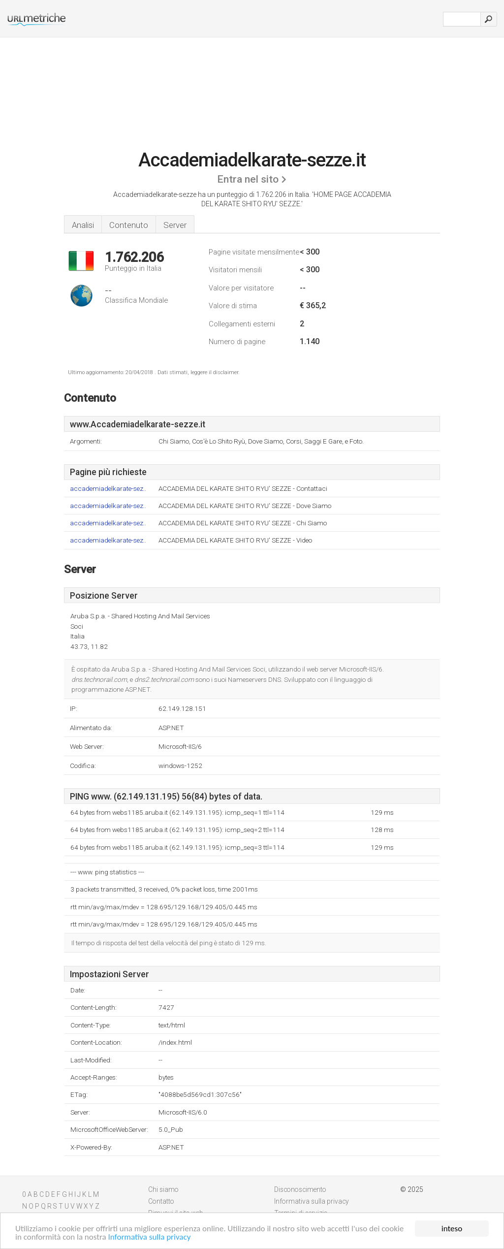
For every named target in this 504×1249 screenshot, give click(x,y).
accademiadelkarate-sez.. (108, 488)
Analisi (83, 225)
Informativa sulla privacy (149, 1237)
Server (175, 225)
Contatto (161, 1201)
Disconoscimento (300, 1189)
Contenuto (128, 225)
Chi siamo (163, 1189)
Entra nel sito (248, 179)
